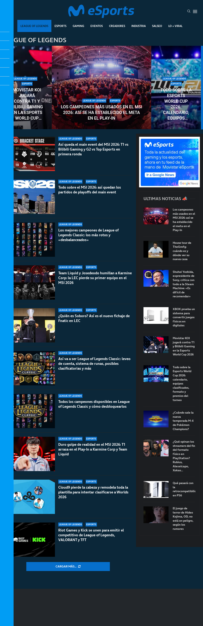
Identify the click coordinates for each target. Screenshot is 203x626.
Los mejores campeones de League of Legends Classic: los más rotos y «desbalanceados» (88, 235)
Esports (60, 26)
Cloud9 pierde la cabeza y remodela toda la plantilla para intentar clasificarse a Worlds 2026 (93, 492)
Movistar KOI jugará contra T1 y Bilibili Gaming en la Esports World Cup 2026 (27, 104)
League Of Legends (34, 26)
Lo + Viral (175, 26)
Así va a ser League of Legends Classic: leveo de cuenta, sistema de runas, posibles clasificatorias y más (94, 367)
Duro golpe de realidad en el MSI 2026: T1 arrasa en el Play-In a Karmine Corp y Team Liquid (92, 449)
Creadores (117, 26)
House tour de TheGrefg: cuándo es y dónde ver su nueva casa (182, 251)
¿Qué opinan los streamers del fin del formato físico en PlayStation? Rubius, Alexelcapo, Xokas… (184, 456)
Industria (138, 26)
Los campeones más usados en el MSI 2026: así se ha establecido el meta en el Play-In (101, 112)
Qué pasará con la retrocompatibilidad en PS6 (184, 489)
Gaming (78, 26)
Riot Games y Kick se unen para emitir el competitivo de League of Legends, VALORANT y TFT (91, 535)
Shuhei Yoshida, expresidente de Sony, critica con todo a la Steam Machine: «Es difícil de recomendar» (183, 284)
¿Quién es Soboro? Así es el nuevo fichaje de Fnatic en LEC (94, 319)
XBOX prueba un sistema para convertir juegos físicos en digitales (184, 317)
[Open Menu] (195, 11)
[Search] (189, 11)
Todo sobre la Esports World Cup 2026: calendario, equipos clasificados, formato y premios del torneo (176, 104)
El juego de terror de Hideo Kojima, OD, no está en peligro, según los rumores (183, 518)
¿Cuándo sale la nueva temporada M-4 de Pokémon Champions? (183, 421)
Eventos (96, 26)
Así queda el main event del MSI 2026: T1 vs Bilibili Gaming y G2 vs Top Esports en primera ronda (93, 149)
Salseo (157, 26)
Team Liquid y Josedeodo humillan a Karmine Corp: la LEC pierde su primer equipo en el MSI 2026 (95, 278)
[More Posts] (68, 566)
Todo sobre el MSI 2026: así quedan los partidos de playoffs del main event (89, 190)
